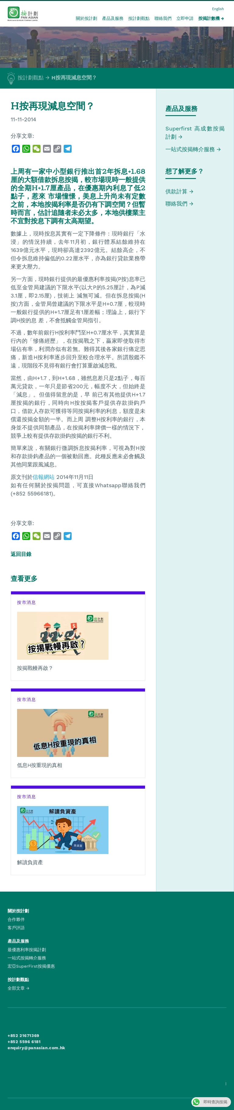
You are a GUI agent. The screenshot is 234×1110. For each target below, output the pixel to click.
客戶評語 (16, 927)
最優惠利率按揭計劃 (27, 949)
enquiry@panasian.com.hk (36, 1047)
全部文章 (16, 988)
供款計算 (176, 191)
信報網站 (44, 477)
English (218, 9)
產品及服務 (112, 18)
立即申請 (184, 18)
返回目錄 (21, 554)
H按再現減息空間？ (74, 78)
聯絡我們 (163, 18)
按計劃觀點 (139, 18)
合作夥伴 (16, 919)
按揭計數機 (209, 18)
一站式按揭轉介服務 (191, 149)
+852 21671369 (23, 1035)
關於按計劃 (86, 18)
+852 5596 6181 (24, 1041)
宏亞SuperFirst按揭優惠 (31, 966)
